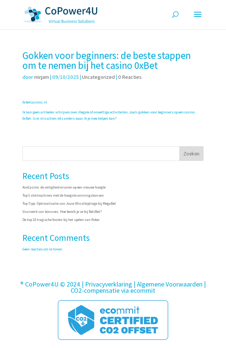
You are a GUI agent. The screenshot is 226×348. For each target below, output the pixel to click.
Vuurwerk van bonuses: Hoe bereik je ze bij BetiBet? (62, 211)
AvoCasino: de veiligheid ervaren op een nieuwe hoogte (64, 187)
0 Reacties (130, 77)
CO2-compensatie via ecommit (113, 290)
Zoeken (191, 153)
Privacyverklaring (108, 284)
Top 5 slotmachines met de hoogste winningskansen (63, 195)
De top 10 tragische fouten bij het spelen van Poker (61, 219)
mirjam (41, 77)
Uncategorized (98, 77)
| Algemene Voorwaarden (168, 284)
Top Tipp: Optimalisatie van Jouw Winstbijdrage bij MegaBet (69, 203)
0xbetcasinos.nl (34, 102)
